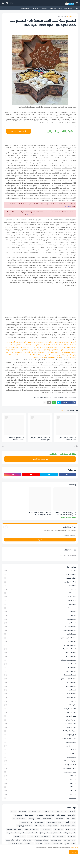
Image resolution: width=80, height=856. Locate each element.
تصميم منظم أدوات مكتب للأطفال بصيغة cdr (16, 439)
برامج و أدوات (26, 342)
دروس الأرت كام (30, 352)
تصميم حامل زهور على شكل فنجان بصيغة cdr (67, 439)
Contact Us (31, 215)
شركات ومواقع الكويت (40, 738)
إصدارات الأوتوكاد (51, 342)
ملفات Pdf (40, 786)
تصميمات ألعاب (29, 344)
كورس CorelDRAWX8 (37, 354)
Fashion (44, 8)
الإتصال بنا (68, 206)
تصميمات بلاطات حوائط (57, 347)
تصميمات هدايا (66, 352)
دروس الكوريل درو (62, 354)
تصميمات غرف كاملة (40, 675)
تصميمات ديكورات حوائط (40, 660)
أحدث (75, 446)
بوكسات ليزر (61, 16)
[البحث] (2, 3)
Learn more (74, 847)
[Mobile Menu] (77, 3)
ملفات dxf (10, 354)
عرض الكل (62, 410)
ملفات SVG (40, 798)
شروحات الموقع (50, 354)
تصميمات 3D (40, 615)
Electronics (52, 8)
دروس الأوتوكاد (41, 352)
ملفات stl (72, 357)
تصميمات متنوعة (11, 349)
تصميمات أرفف (68, 344)
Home (76, 8)
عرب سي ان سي (40, 746)
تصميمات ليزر (40, 690)
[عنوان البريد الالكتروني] (40, 535)
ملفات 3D (18, 354)
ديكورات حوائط (40, 734)
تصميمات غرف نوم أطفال (52, 349)
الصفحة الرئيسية (71, 16)
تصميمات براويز (71, 347)
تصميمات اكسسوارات (55, 344)
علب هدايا (47, 397)
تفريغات (73, 352)
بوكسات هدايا (62, 397)
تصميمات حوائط (44, 347)
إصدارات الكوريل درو (38, 342)
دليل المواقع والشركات (40, 731)
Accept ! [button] (73, 852)
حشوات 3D (40, 704)
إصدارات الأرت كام (63, 342)
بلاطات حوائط (40, 600)
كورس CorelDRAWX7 (54, 357)
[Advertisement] (40, 301)
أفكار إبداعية (40, 585)
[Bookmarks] (7, 3)
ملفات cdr (25, 354)
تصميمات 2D (40, 611)
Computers (35, 8)
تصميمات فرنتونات (24, 349)
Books (60, 8)
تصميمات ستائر (20, 347)
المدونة (40, 589)
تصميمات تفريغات (32, 347)
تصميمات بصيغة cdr (16, 344)
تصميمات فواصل (36, 349)
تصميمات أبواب (16, 342)
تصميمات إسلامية (41, 344)
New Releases (25, 8)
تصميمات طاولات (40, 671)
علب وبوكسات (38, 397)
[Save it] (58, 417)
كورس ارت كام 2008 (39, 357)
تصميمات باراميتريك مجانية (40, 637)
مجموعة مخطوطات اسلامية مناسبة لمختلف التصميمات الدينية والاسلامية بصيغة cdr (40, 514)
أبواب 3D (73, 342)
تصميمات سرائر (66, 349)
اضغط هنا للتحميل (17, 131)
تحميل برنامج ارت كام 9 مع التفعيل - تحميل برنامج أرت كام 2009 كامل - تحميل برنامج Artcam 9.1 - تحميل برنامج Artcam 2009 (65, 514)
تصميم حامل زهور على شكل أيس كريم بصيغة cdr (40, 439)
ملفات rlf (65, 357)
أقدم (4, 446)
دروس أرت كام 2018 (54, 352)
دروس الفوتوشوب (17, 352)
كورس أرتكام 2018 (40, 764)
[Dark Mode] (11, 3)
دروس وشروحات (40, 727)
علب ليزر (54, 397)
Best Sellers (68, 8)
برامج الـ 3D (40, 593)
